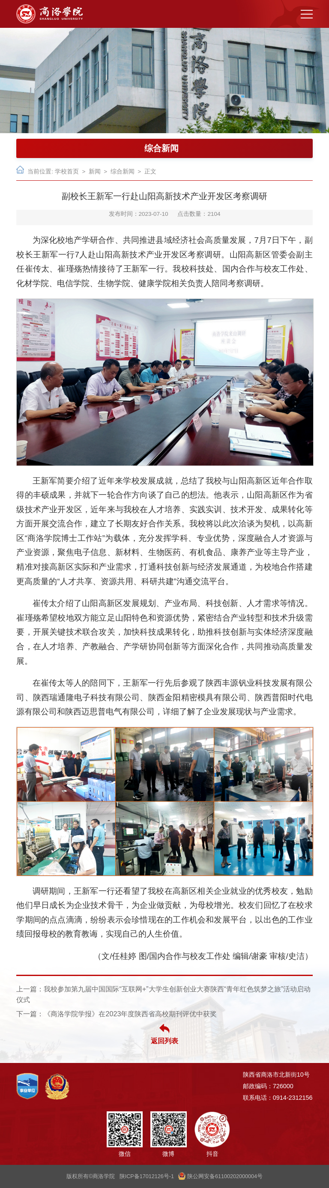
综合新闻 (123, 171)
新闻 (95, 171)
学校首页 (67, 171)
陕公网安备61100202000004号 (220, 1176)
